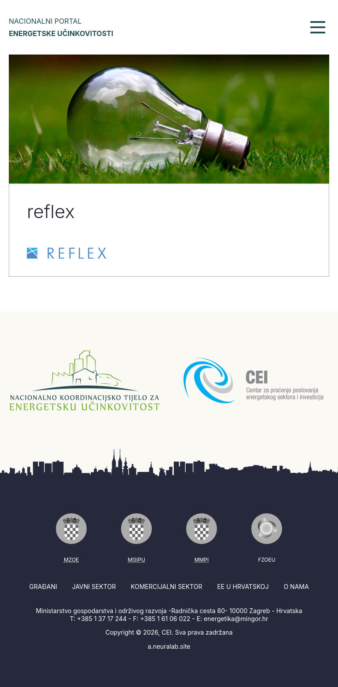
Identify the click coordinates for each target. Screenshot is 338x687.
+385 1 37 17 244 (102, 618)
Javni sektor (94, 586)
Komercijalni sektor (166, 586)
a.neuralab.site (169, 646)
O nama (296, 586)
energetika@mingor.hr (236, 618)
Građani (43, 586)
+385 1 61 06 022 (165, 618)
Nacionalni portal (61, 27)
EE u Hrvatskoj (242, 586)
